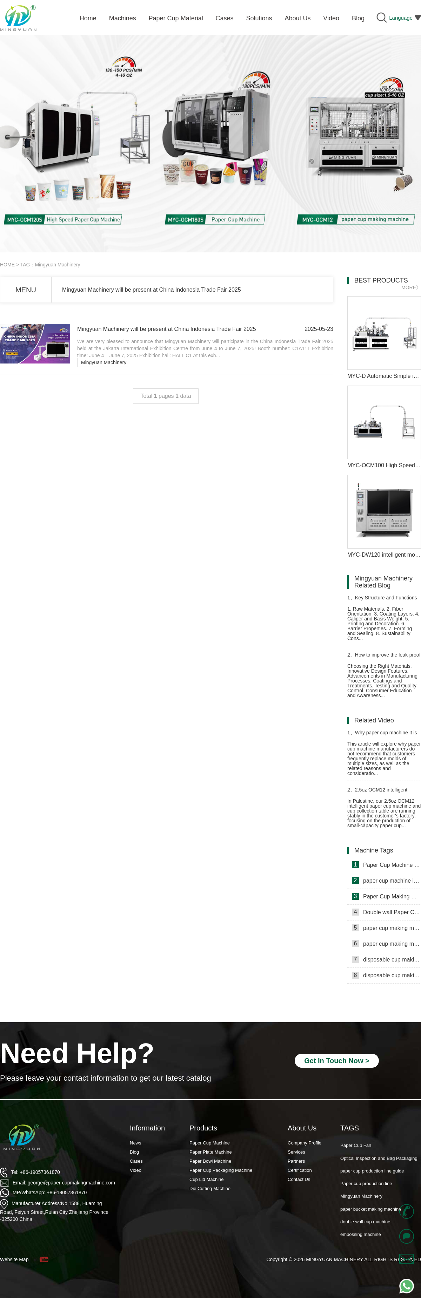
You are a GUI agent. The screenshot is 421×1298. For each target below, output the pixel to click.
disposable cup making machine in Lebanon (386, 975)
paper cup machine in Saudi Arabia (386, 880)
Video (135, 1170)
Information (147, 1128)
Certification (300, 1170)
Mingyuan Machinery (103, 362)
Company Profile (304, 1143)
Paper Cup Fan (355, 1149)
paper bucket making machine (370, 1213)
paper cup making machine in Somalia (386, 927)
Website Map (14, 1259)
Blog (134, 1152)
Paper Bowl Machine (210, 1161)
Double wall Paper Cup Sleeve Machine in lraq (386, 912)
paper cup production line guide (372, 1175)
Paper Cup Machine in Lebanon (386, 864)
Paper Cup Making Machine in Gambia (386, 896)
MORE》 (411, 287)
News (135, 1143)
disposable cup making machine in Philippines (386, 959)
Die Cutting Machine (209, 1188)
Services (296, 1152)
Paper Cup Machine (209, 1143)
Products (203, 1128)
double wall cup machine (365, 1225)
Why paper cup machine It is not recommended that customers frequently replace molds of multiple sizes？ (384, 735)
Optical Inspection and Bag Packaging (378, 1162)
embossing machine (360, 1238)
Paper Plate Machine (210, 1152)
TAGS (349, 1128)
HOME (7, 264)
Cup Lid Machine (206, 1179)
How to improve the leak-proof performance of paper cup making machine (384, 658)
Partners (296, 1161)
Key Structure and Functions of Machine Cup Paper (382, 600)
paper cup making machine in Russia (386, 943)
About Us (302, 1128)
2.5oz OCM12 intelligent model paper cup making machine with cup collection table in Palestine (383, 792)
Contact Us (299, 1179)
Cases (136, 1161)
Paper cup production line (366, 1187)
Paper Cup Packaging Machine (220, 1170)
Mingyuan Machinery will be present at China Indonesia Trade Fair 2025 (151, 290)
